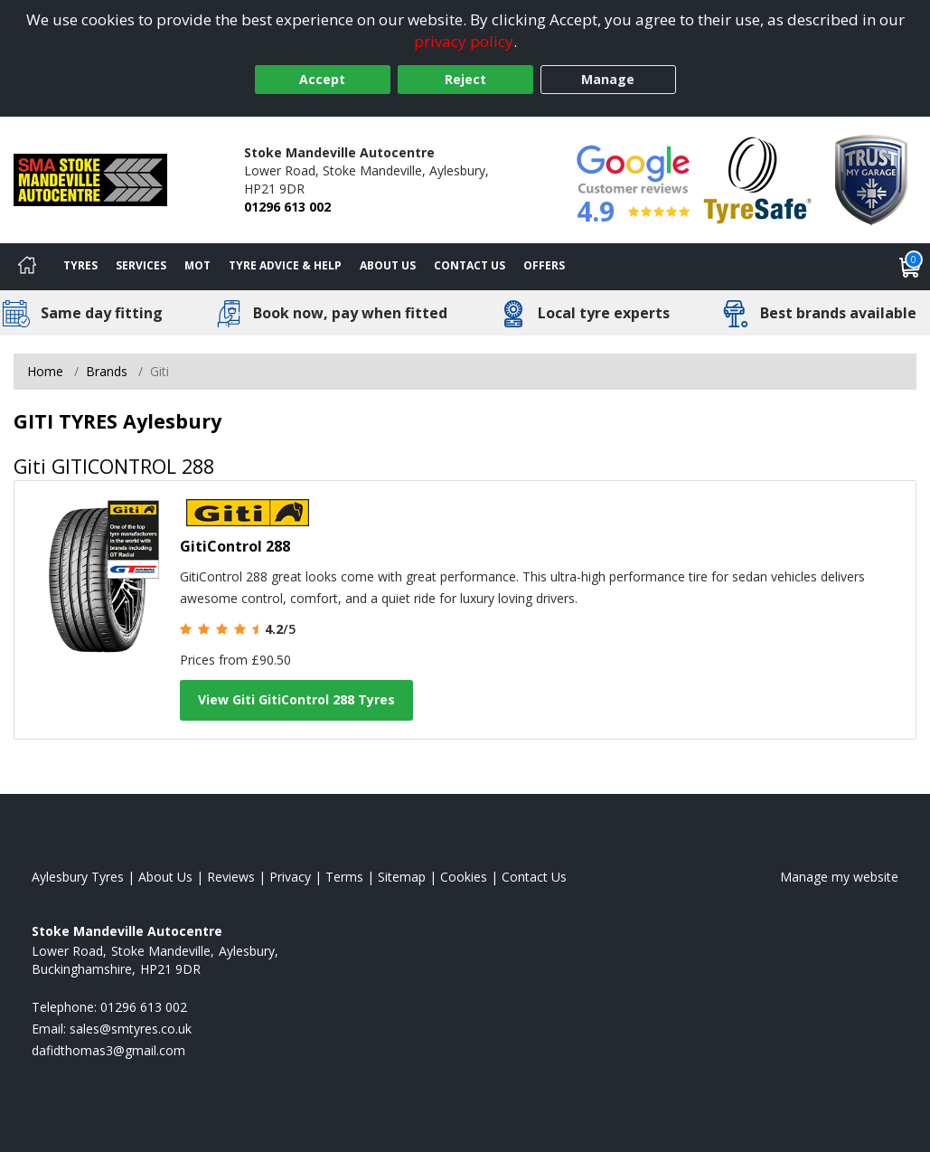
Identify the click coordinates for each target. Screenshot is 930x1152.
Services (141, 265)
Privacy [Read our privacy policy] (290, 876)
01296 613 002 (287, 206)
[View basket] (910, 266)
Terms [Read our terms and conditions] (344, 876)
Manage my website (839, 876)
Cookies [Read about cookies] (463, 876)
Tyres (80, 265)
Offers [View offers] (544, 265)
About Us (388, 265)
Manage (607, 79)
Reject (465, 79)
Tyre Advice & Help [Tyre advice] (285, 265)
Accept (322, 79)
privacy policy (463, 41)
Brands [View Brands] (106, 371)
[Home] (27, 266)
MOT (197, 265)
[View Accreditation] (757, 178)
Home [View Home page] (45, 371)
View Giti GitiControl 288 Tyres (296, 699)
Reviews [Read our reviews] (231, 876)
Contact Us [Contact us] (469, 265)
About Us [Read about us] (165, 876)
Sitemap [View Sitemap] (402, 876)
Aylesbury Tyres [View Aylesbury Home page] (78, 876)
